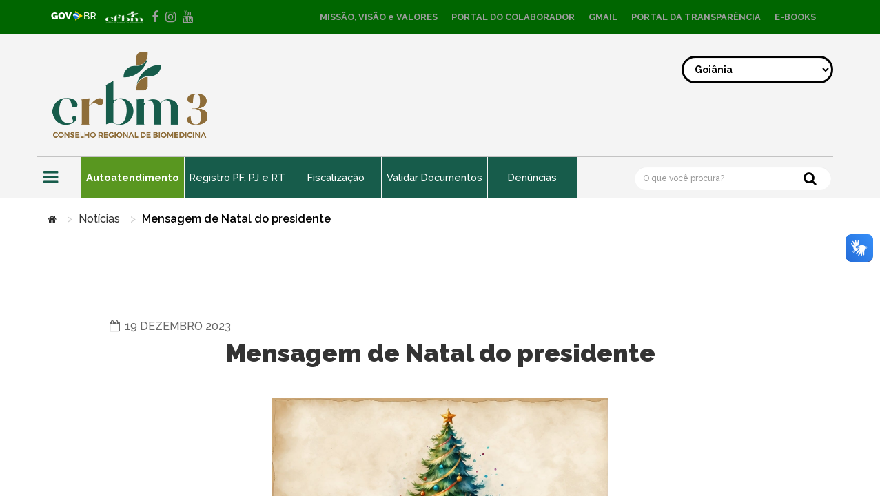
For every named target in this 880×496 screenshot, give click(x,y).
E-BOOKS (795, 17)
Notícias (99, 218)
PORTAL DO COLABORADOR (513, 17)
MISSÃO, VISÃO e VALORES (379, 17)
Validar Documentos (441, 178)
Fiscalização (341, 178)
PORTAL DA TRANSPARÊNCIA (696, 17)
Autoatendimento (133, 178)
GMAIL (603, 17)
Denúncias (540, 178)
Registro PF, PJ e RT (241, 178)
